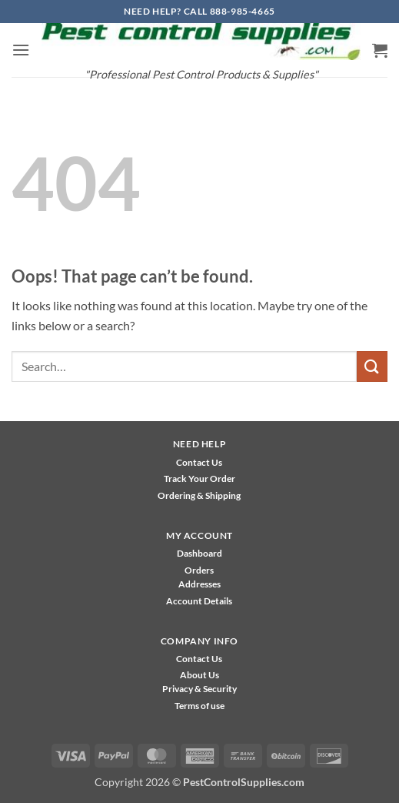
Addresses (199, 584)
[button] (21, 50)
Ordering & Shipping (199, 495)
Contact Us (199, 462)
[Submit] (372, 366)
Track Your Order (199, 478)
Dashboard (199, 553)
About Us (199, 675)
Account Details (199, 601)
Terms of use (199, 705)
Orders (199, 570)
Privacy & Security (199, 688)
